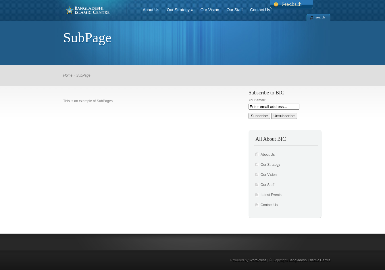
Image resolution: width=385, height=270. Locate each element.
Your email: (257, 100)
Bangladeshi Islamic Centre (309, 260)
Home (67, 75)
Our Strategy (180, 9)
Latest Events (271, 195)
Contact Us (260, 9)
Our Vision (210, 9)
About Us (151, 9)
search (320, 17)
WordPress (257, 260)
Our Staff (235, 9)
